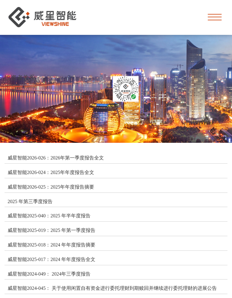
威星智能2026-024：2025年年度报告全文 (51, 172)
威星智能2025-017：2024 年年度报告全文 (51, 259)
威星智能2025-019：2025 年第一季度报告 (51, 230)
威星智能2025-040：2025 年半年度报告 (49, 215)
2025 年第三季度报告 (30, 201)
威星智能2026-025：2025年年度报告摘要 (51, 186)
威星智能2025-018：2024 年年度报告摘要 (51, 244)
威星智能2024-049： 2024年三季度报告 (49, 273)
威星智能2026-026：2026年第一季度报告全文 (56, 157)
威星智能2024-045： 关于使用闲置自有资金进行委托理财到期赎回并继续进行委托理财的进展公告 (112, 288)
